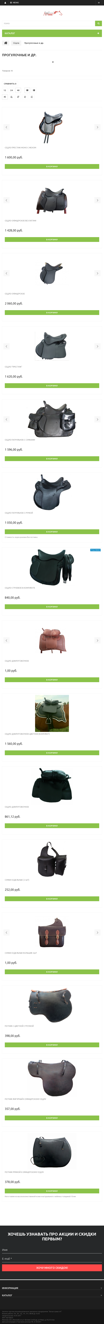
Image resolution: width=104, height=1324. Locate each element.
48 (18, 90)
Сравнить (10, 84)
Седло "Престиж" (13, 367)
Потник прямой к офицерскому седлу (24, 1172)
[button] (6, 127)
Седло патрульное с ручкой (19, 513)
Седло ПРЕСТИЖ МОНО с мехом (20, 148)
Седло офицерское (15, 294)
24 (11, 90)
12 (5, 90)
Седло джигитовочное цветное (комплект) (27, 734)
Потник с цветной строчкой (19, 1026)
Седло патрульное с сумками (20, 440)
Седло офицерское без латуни (20, 221)
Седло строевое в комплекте (20, 588)
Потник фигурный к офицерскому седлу (25, 1099)
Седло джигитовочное (17, 661)
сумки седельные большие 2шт (21, 953)
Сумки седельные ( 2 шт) (17, 880)
